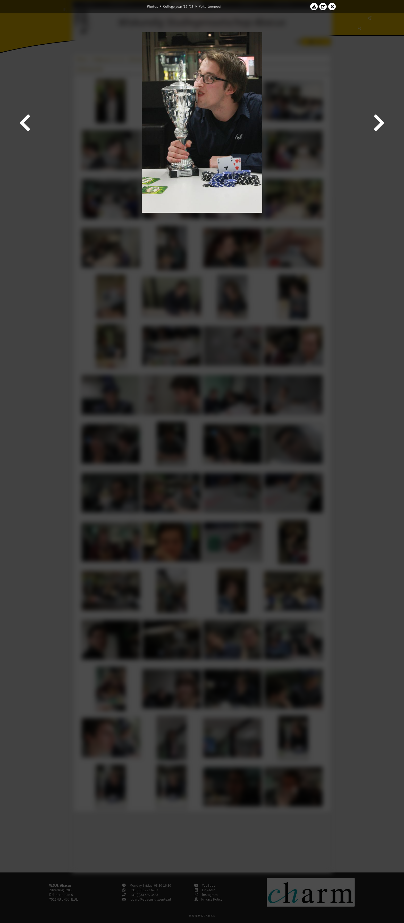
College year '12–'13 (178, 6)
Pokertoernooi (210, 6)
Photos (152, 6)
